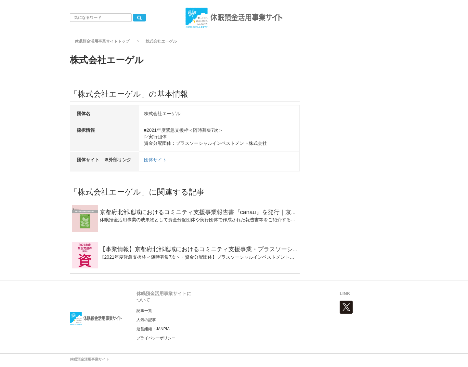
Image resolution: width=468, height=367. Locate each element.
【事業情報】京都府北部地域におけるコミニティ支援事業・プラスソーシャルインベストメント (225, 249)
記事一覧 (144, 310)
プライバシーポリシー (156, 338)
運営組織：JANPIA (153, 329)
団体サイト (155, 159)
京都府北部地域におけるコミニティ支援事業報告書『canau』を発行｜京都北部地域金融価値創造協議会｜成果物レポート (260, 212)
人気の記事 (146, 320)
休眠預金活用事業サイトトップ (102, 41)
